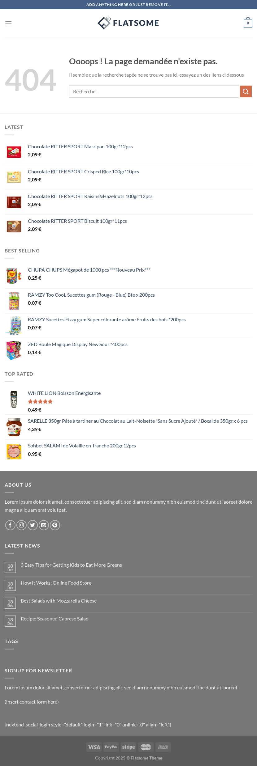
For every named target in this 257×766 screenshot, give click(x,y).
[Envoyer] (245, 91)
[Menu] (8, 23)
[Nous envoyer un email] (44, 525)
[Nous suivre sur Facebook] (10, 525)
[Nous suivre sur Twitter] (33, 525)
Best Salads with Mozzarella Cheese (59, 600)
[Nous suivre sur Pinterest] (55, 525)
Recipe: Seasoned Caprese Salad (55, 618)
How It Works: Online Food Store (56, 583)
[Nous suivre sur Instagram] (21, 525)
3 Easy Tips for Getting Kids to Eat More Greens (71, 565)
